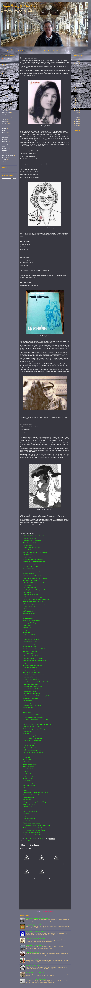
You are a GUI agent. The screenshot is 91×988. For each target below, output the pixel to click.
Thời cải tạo (4, 132)
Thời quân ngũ (5, 144)
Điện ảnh (4, 94)
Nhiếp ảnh (4, 121)
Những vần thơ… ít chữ (28, 797)
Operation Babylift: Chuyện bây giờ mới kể (36, 979)
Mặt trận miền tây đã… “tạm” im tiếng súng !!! (34, 665)
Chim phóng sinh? (27, 592)
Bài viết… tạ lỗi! (26, 757)
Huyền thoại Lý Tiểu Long (29, 564)
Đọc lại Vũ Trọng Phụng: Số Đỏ (33, 925)
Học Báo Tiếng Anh (51, 50)
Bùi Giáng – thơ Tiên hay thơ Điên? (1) (32, 834)
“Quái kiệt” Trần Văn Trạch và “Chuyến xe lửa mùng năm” (36, 599)
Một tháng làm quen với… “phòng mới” (35, 972)
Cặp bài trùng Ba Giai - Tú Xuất (30, 594)
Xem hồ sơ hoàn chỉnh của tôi (8, 60)
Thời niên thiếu (5, 141)
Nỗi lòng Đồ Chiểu (27, 630)
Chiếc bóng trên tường (79, 70)
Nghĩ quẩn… (26, 809)
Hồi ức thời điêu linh (6, 103)
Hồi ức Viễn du (5, 105)
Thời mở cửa (5, 139)
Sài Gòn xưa (5, 125)
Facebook (20, 50)
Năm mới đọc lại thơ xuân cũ (29, 820)
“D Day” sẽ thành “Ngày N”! (29, 745)
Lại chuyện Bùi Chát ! (28, 618)
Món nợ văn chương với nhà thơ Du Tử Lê (33, 601)
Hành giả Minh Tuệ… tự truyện (30, 566)
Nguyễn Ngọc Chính (8, 58)
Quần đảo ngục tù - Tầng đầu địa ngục (32, 655)
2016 (77, 117)
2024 (77, 59)
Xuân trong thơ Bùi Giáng (29, 785)
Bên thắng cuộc (5, 85)
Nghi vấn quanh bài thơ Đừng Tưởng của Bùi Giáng (35, 719)
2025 (77, 58)
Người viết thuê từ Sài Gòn (29, 538)
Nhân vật (25, 841)
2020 (77, 110)
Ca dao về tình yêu (27, 780)
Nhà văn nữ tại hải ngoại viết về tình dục (35, 938)
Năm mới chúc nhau (27, 731)
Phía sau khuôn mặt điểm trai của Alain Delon (34, 561)
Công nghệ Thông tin (6, 87)
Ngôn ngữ (4, 114)
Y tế (3, 161)
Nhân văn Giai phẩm (6, 117)
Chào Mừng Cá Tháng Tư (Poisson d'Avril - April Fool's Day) (37, 724)
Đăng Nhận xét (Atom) (47, 911)
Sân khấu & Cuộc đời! (81, 85)
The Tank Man (26, 632)
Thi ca (29, 841)
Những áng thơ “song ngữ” (29, 776)
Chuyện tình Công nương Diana (30, 667)
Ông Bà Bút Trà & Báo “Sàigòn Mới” (31, 620)
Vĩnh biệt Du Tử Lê (27, 806)
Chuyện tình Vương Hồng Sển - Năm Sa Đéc (33, 670)
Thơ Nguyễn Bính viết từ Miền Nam (31, 710)
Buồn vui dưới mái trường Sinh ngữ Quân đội (36, 931)
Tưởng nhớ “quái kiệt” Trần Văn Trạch (32, 672)
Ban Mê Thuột (5, 81)
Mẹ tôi (24, 637)
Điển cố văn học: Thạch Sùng (30, 811)
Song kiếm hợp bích (27, 700)
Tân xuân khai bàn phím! (29, 707)
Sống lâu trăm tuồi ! (27, 554)
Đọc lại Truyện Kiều (27, 816)
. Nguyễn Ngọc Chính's (18, 6)
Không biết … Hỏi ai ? (28, 627)
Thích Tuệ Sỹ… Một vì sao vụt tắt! (31, 580)
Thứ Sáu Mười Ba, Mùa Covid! (30, 764)
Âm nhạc (4, 78)
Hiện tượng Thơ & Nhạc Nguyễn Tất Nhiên (33, 752)
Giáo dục (4, 96)
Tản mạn (4, 128)
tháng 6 (78, 96)
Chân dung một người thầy (29, 587)
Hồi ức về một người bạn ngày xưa (31, 679)
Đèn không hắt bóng (28, 653)
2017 (77, 115)
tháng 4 (78, 100)
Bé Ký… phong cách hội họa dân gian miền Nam (34, 660)
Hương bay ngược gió (28, 557)
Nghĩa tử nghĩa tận (6, 112)
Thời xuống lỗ (5, 152)
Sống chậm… (26, 721)
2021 (77, 108)
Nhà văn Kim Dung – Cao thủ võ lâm (31, 641)
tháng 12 (79, 65)
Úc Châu (4, 159)
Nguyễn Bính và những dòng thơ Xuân (32, 750)
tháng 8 (78, 93)
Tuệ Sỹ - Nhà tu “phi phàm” (29, 613)
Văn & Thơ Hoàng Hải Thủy (29, 804)
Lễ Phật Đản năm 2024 (28, 568)
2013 (77, 123)
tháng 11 (79, 87)
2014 (77, 121)
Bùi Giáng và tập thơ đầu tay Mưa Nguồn (32, 559)
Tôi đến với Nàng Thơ (28, 703)
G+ (38, 50)
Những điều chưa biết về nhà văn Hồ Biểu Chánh (34, 582)
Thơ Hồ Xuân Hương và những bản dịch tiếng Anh (35, 729)
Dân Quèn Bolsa (27, 585)
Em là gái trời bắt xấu (80, 83)
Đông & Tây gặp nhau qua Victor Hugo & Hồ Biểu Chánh (36, 681)
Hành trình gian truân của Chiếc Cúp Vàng (80, 77)
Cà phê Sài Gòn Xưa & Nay (32, 952)
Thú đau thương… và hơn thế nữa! (31, 651)
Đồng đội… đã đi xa (27, 545)
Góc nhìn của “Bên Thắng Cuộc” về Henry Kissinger (35, 578)
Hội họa (3, 101)
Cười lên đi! (25, 771)
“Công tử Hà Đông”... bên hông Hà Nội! (32, 686)
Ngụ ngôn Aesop (27, 625)
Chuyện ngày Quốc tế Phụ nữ (30, 677)
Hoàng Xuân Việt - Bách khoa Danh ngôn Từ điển (35, 663)
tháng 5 (78, 98)
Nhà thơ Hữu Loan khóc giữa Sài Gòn (32, 540)
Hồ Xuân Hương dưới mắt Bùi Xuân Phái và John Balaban (37, 825)
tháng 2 (78, 104)
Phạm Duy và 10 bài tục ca (32, 965)
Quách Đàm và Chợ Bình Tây (30, 691)
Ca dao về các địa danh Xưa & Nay (31, 726)
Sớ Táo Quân (26, 733)
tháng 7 (78, 94)
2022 (77, 63)
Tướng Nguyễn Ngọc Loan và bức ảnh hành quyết (38, 918)
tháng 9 (78, 91)
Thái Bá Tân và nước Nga (29, 644)
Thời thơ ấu (4, 150)
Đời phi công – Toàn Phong (29, 623)
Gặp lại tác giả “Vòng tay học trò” (31, 684)
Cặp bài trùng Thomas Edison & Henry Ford (33, 535)
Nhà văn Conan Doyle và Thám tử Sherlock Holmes (35, 575)
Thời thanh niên (5, 148)
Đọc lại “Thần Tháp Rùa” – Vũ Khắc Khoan (33, 658)
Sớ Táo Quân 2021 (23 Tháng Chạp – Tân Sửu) (34, 783)
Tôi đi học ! (25, 615)
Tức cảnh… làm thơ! (28, 778)
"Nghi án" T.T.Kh (27, 759)
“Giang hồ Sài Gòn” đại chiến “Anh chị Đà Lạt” (34, 648)
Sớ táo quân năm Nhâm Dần (30, 747)
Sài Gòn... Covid (27, 773)
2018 (77, 114)
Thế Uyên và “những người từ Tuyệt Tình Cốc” (34, 604)
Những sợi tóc (26, 813)
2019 (77, 112)
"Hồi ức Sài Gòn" (5, 76)
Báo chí (3, 83)
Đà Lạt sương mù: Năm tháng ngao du (35, 945)
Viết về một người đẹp (28, 611)
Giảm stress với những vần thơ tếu (31, 714)
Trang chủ (8, 50)
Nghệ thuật (4, 110)
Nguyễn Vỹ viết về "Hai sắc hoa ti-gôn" (32, 740)
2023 (77, 61)
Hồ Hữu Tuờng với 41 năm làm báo (31, 693)
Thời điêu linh (5, 135)
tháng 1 (78, 106)
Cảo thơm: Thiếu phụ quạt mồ (30, 606)
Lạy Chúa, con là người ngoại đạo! (80, 73)
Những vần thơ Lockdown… (29, 761)
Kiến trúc (4, 108)
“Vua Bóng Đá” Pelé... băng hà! (81, 67)
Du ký (3, 90)
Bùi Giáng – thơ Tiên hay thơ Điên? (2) (32, 832)
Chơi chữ (25, 790)
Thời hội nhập (5, 137)
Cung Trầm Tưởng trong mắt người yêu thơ (33, 738)
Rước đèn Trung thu (27, 608)
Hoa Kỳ (3, 99)
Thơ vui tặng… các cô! (28, 766)
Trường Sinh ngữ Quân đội (7, 155)
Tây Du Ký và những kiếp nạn (33, 959)
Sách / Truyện (5, 123)
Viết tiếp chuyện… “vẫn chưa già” (31, 698)
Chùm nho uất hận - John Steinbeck (31, 639)
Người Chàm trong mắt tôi (29, 818)
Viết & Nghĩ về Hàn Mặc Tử (29, 573)
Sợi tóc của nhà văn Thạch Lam (30, 646)
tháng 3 (78, 102)
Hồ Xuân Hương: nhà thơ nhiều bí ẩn (32, 823)
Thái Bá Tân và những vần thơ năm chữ (32, 827)
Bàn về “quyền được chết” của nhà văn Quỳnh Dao (35, 552)
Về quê (24, 754)
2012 (77, 125)
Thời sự (3, 146)
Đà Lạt (3, 92)
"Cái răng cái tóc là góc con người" (31, 794)
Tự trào (24, 787)
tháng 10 (79, 89)
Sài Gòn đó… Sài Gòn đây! (29, 769)
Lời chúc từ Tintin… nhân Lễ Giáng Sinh (32, 571)
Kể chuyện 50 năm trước (29, 550)
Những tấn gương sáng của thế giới (31, 547)
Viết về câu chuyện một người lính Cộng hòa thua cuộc (36, 597)
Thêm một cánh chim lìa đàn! (30, 542)
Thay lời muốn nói (27, 712)
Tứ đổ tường (4, 157)
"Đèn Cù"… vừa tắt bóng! (29, 634)
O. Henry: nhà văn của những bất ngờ (32, 688)
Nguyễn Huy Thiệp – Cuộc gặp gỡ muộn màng (34, 674)
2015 (77, 119)
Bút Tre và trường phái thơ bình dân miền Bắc (34, 830)
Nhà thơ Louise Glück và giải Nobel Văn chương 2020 (36, 696)
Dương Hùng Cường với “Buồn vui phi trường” (34, 589)
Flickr (30, 50)
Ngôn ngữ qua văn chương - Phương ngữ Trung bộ (35, 802)
